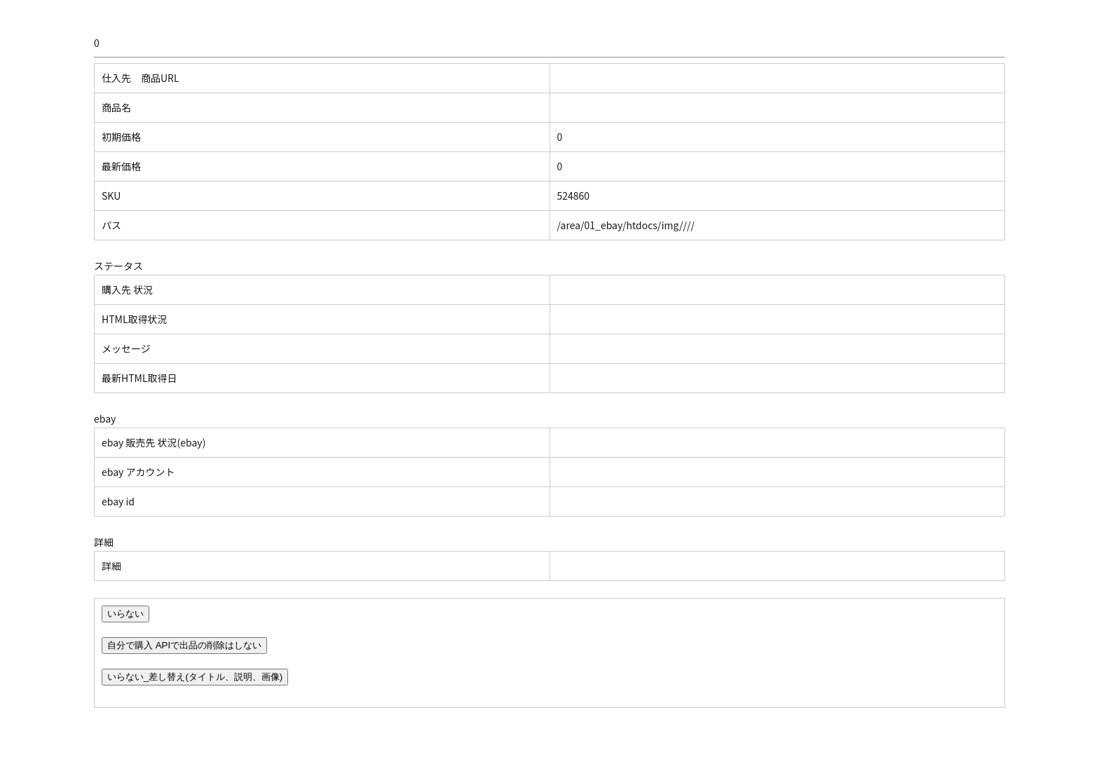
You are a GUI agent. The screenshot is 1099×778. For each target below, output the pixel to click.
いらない (125, 613)
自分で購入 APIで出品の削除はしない (184, 645)
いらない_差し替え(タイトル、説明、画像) (194, 676)
